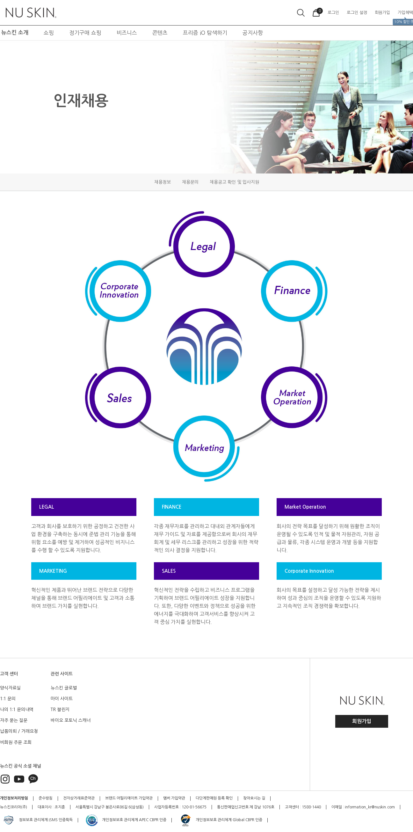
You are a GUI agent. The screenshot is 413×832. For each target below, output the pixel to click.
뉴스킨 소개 (14, 32)
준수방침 (46, 798)
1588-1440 (311, 807)
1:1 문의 (8, 698)
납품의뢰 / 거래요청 (19, 731)
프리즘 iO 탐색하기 (205, 32)
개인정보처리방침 (14, 798)
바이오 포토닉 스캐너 (71, 720)
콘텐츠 (160, 32)
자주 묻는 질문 (13, 720)
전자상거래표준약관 (79, 798)
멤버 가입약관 (174, 798)
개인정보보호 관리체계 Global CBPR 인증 (220, 820)
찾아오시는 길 (254, 798)
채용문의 (190, 182)
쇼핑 (49, 32)
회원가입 (361, 721)
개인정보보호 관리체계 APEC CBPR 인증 (125, 820)
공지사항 (253, 32)
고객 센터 (9, 674)
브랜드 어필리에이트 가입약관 (129, 798)
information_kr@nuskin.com (370, 807)
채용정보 (162, 182)
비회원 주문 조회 (16, 742)
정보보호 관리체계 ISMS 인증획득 (37, 820)
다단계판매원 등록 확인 (214, 798)
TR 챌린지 (60, 709)
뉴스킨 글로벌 (64, 688)
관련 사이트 (62, 674)
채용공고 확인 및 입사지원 (234, 182)
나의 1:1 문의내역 (16, 709)
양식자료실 (10, 688)
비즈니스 (127, 32)
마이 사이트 (62, 698)
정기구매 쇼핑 (85, 32)
